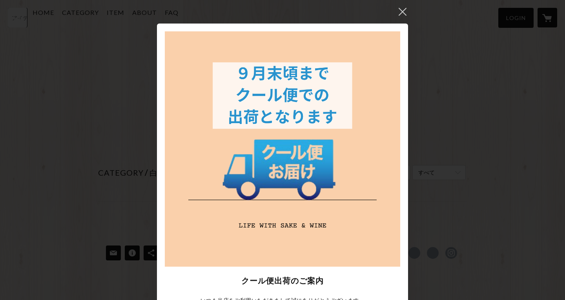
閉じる (402, 12)
